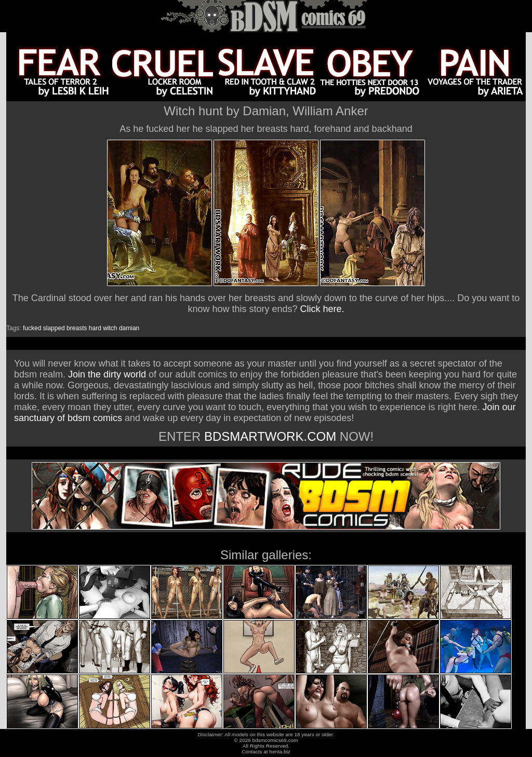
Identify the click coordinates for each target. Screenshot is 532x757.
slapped (54, 328)
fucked (32, 328)
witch (110, 328)
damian (129, 328)
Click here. (322, 309)
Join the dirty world (107, 374)
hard (95, 328)
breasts (76, 328)
